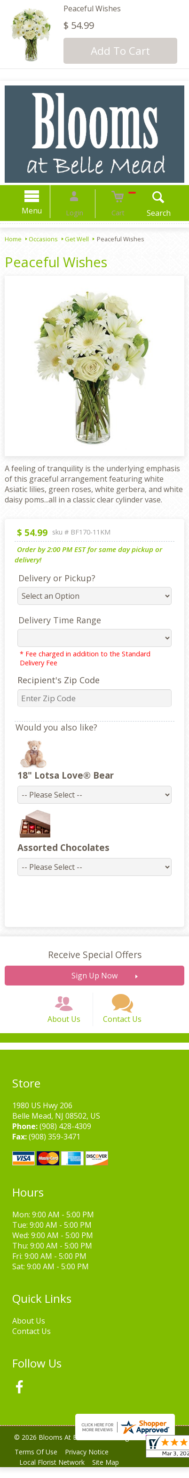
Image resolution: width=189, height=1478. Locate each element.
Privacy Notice (92, 1462)
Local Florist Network (54, 1473)
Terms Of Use (37, 1462)
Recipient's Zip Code (53, 680)
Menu (43, 210)
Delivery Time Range (54, 620)
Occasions (43, 239)
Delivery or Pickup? (51, 578)
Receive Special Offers (95, 954)
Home (13, 239)
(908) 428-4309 (62, 1137)
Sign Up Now (94, 975)
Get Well (77, 239)
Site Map (111, 1473)
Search (147, 213)
